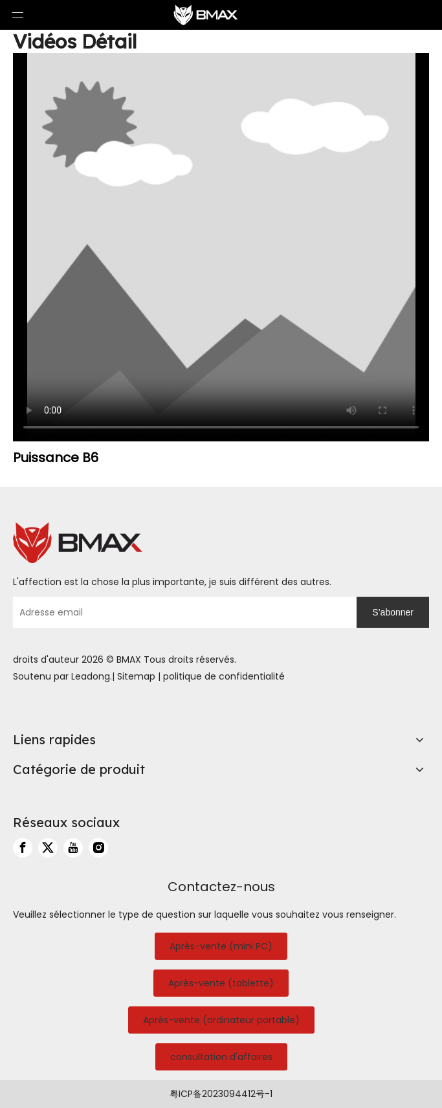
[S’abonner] (393, 612)
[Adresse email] (181, 612)
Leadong (90, 676)
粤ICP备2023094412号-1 (221, 1093)
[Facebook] (22, 848)
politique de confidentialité (224, 676)
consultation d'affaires (221, 1056)
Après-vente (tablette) (221, 983)
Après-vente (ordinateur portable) (221, 1020)
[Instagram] (98, 848)
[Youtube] (73, 848)
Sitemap (136, 676)
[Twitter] (48, 848)
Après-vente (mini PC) (221, 946)
